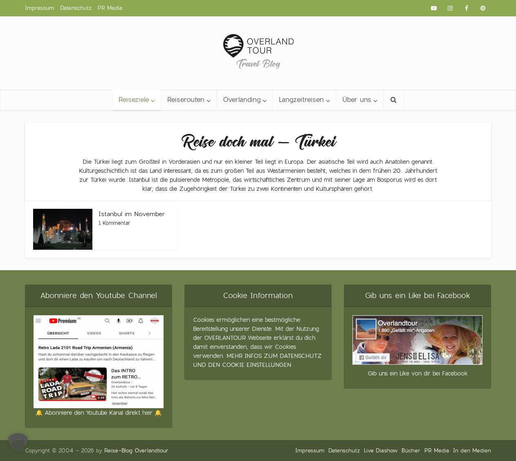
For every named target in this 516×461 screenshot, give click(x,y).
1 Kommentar (114, 223)
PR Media (110, 8)
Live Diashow (380, 450)
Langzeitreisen (301, 99)
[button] (18, 443)
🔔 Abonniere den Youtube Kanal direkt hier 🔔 (99, 412)
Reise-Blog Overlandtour (136, 450)
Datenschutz (76, 8)
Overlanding (241, 99)
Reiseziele (134, 99)
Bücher (411, 450)
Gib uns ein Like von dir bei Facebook (418, 373)
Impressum (39, 8)
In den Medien (472, 450)
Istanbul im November (132, 214)
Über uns (356, 99)
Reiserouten (185, 99)
